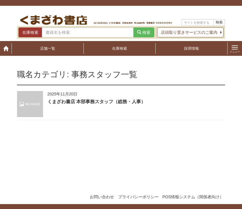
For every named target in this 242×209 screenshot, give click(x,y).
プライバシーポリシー (138, 197)
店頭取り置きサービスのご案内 (189, 32)
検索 (219, 22)
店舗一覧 (47, 48)
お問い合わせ (102, 197)
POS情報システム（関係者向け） (193, 197)
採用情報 (191, 48)
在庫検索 (119, 48)
